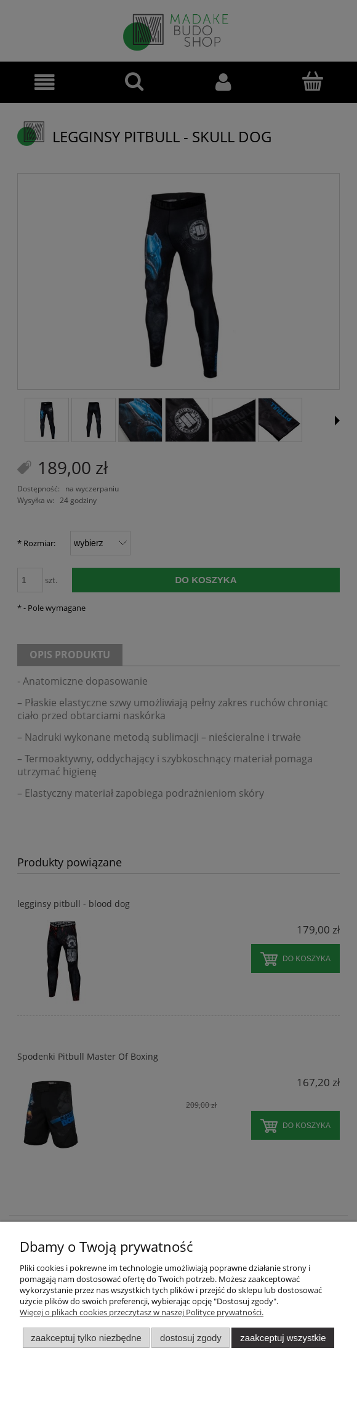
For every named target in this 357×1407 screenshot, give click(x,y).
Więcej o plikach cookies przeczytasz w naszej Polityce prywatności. (141, 1312)
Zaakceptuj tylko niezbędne (86, 1337)
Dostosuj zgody (191, 1337)
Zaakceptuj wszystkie (283, 1337)
